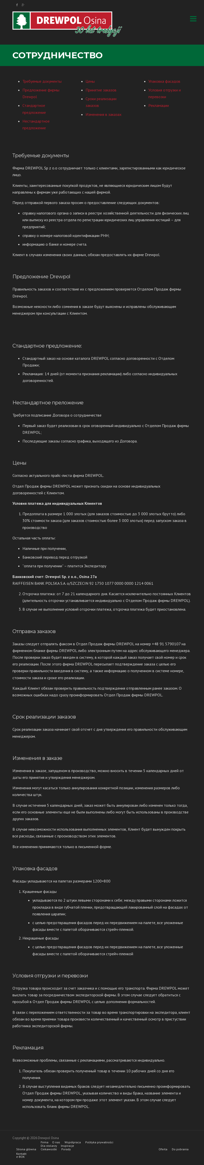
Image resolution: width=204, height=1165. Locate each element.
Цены (90, 81)
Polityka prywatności (99, 1142)
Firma (44, 1142)
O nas (56, 1142)
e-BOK (20, 1156)
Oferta (163, 1149)
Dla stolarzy (49, 1145)
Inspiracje (67, 1145)
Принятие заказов (101, 89)
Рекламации (158, 105)
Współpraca (73, 1142)
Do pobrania (180, 1149)
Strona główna (26, 1149)
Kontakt (21, 1153)
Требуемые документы (42, 81)
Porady (66, 1149)
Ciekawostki (49, 1149)
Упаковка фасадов (164, 81)
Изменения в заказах (103, 114)
